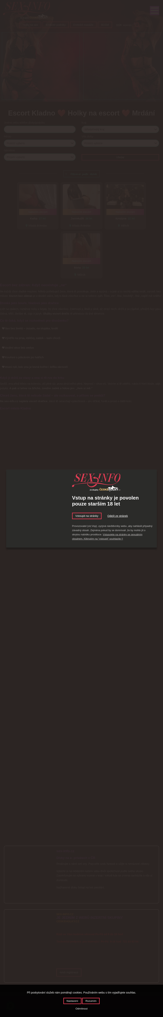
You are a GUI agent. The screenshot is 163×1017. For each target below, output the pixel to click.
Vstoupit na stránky (86, 515)
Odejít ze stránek (117, 515)
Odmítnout (81, 1008)
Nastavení (72, 1000)
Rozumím (90, 1000)
